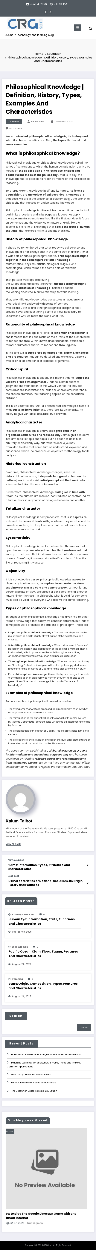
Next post (13, 875)
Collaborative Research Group (66, 750)
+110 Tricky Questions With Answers (31, 1073)
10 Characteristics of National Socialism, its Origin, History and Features (45, 882)
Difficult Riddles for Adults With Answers (33, 1081)
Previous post (15, 859)
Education (14, 121)
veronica (17, 978)
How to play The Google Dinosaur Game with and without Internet (43, 1215)
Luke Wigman (20, 945)
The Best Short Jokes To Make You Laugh (34, 1089)
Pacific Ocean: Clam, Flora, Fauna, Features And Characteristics (43, 952)
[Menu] (77, 27)
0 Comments (15, 127)
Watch (12, 1130)
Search (15, 1015)
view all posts (13, 843)
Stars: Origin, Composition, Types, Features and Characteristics (42, 985)
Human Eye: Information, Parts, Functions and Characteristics (41, 920)
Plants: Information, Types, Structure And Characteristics (38, 866)
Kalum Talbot (37, 121)
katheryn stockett (23, 913)
